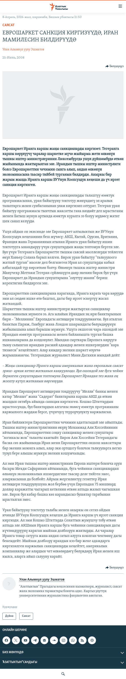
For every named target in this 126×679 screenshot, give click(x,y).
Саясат (8, 25)
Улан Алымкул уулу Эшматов (23, 49)
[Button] (114, 66)
